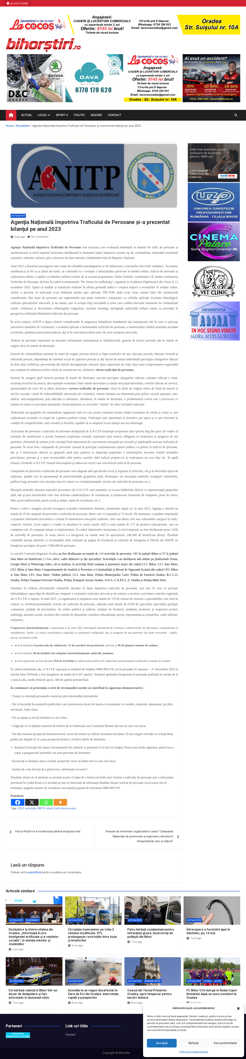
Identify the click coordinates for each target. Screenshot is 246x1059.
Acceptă (161, 1043)
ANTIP (41, 808)
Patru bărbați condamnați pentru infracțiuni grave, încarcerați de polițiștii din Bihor (150, 933)
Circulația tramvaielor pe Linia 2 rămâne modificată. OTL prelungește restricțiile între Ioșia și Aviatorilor (92, 935)
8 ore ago (75, 1002)
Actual (26, 115)
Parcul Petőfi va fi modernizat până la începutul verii (47, 831)
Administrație (153, 981)
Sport (60, 115)
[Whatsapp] (46, 802)
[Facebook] (17, 802)
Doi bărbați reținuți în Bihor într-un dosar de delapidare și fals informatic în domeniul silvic (33, 994)
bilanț (49, 808)
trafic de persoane (65, 808)
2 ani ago (18, 236)
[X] (32, 802)
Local (42, 115)
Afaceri (96, 115)
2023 (21, 808)
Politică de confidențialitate (193, 1052)
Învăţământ (32, 920)
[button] (238, 1008)
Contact (114, 115)
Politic (79, 115)
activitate (30, 808)
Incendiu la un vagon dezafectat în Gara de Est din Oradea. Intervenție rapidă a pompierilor (93, 994)
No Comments (40, 236)
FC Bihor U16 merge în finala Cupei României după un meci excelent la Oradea (211, 994)
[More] (60, 802)
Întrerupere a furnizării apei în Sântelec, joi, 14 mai (208, 931)
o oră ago (16, 949)
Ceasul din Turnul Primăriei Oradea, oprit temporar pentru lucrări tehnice (149, 994)
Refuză (193, 1043)
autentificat (34, 872)
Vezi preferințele (225, 1043)
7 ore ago (134, 941)
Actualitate (18, 216)
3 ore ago (75, 945)
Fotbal (208, 981)
